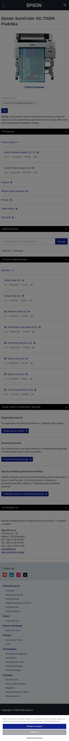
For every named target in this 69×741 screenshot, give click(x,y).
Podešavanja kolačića (34, 738)
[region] (34, 728)
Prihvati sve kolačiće (34, 726)
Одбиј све (34, 732)
